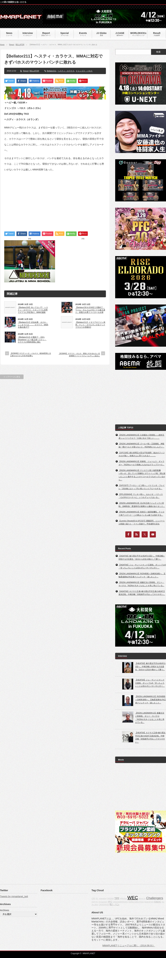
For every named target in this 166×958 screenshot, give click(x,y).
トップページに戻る (11, 377)
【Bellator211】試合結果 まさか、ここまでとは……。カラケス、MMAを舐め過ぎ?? (33, 324)
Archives (4, 910)
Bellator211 (51, 71)
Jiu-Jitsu (94, 905)
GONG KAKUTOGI (136, 902)
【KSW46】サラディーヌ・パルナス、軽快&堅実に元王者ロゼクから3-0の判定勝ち (30, 354)
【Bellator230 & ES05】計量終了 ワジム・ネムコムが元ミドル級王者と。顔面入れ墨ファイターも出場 (90, 309)
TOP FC (94, 902)
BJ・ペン (114, 904)
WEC (132, 897)
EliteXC (157, 902)
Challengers (154, 898)
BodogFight (149, 902)
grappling (103, 898)
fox (163, 902)
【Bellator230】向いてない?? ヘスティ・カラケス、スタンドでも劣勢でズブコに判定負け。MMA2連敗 (33, 309)
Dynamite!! (103, 902)
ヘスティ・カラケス (66, 71)
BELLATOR (20, 45)
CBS (93, 898)
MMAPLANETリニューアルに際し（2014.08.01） (128, 945)
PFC (110, 902)
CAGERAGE (104, 905)
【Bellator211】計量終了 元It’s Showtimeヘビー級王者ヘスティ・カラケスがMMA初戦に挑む (32, 339)
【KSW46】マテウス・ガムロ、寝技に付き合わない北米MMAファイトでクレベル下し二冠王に (79, 355)
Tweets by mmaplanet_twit (14, 896)
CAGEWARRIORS (120, 902)
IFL (97, 898)
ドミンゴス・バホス (84, 71)
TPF (116, 898)
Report (11, 45)
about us (142, 898)
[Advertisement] (55, 198)
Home (2, 45)
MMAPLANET (89, 953)
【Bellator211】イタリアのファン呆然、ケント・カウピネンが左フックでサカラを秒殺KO (90, 324)
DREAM (110, 898)
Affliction (123, 898)
